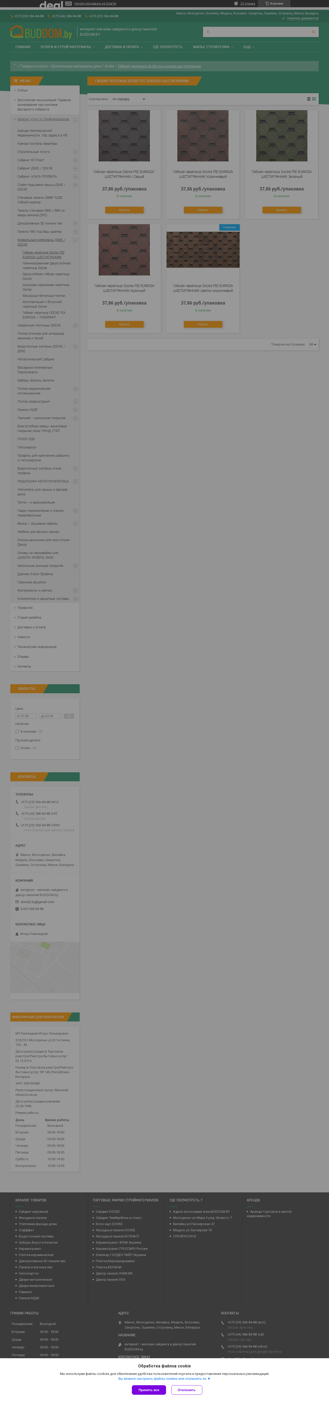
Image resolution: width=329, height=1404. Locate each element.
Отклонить (187, 1390)
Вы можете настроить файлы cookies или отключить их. (162, 1379)
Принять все (149, 1390)
